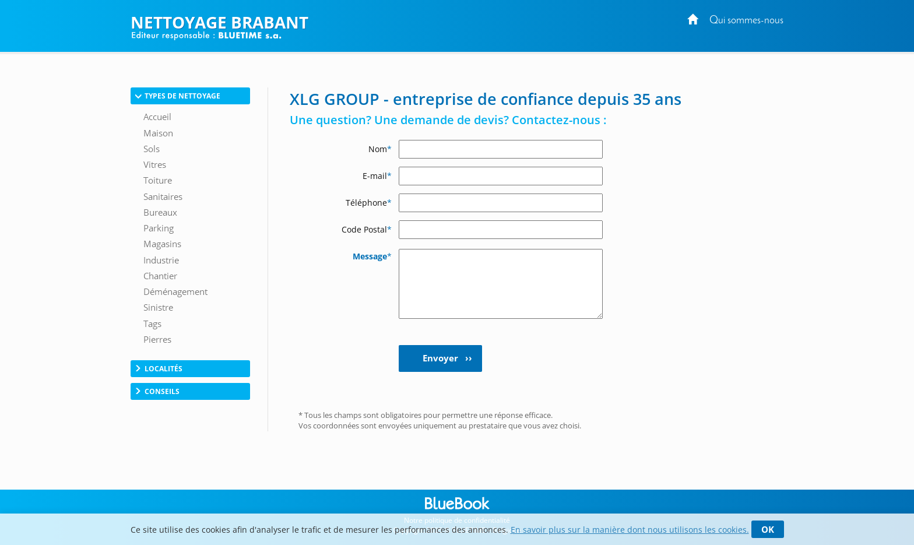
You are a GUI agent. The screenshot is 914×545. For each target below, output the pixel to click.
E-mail (377, 175)
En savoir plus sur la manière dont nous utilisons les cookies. (630, 529)
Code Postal (367, 229)
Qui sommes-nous (746, 20)
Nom (380, 148)
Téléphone (369, 202)
